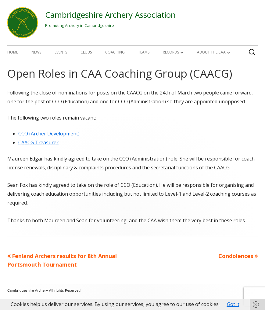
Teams (143, 52)
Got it (233, 304)
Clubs (86, 52)
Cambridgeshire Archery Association (110, 14)
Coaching (115, 52)
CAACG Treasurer (38, 142)
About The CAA (211, 52)
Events (61, 52)
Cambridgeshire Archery (27, 291)
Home (12, 52)
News (36, 52)
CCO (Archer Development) (49, 133)
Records (171, 52)
